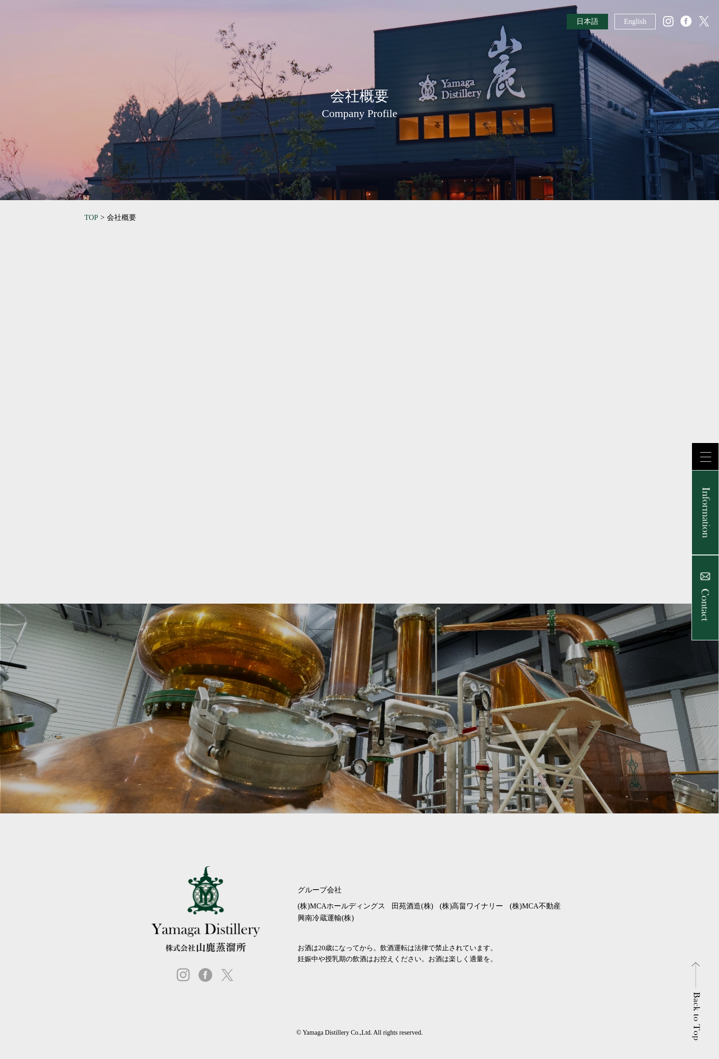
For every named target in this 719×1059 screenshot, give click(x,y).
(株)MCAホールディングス (341, 906)
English (635, 21)
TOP (91, 217)
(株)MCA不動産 (534, 906)
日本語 (587, 21)
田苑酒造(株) (412, 906)
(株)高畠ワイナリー (471, 906)
